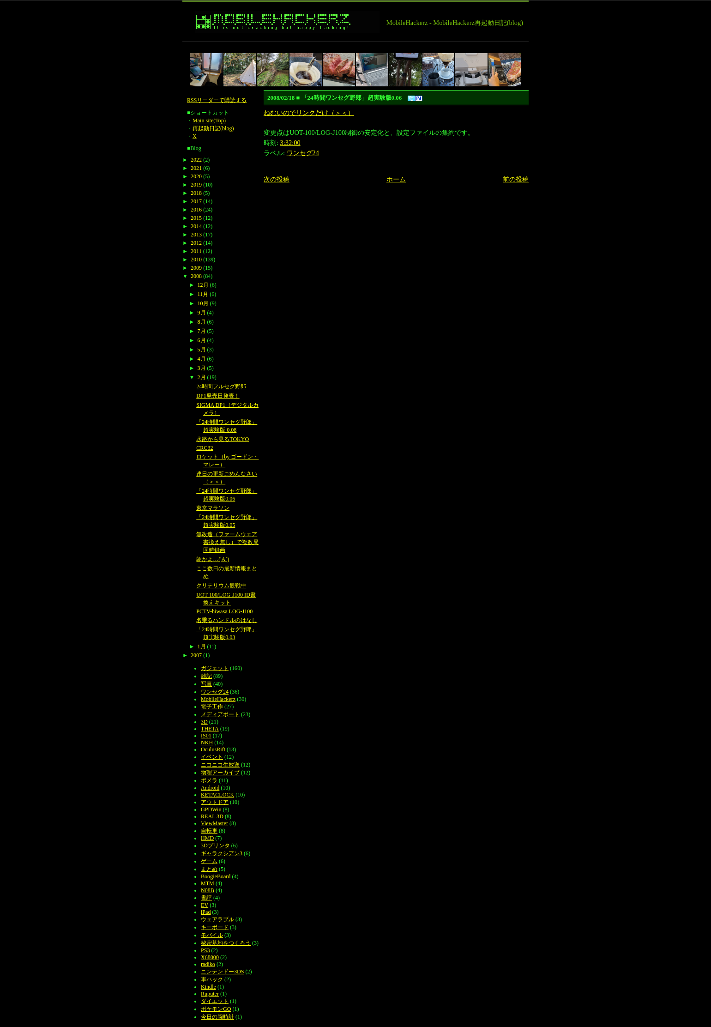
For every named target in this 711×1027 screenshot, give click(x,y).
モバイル (212, 935)
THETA (210, 728)
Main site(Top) (209, 120)
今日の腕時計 (217, 1017)
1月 (202, 646)
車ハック (212, 979)
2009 (196, 268)
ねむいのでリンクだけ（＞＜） (309, 112)
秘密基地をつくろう (226, 943)
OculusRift (213, 749)
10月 (203, 303)
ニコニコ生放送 (220, 764)
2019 (196, 184)
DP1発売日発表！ (217, 396)
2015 (196, 218)
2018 (196, 193)
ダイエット (215, 1001)
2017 (196, 201)
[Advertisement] (350, 45)
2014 (196, 226)
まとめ (209, 869)
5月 (202, 349)
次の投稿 (276, 179)
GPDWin (211, 809)
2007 (196, 655)
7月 (202, 331)
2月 (202, 377)
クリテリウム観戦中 (221, 585)
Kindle (208, 987)
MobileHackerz (218, 699)
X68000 (210, 957)
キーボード (215, 927)
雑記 (206, 676)
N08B (207, 890)
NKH (207, 742)
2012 (196, 243)
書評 (206, 897)
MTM (207, 883)
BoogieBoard (215, 876)
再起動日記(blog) (213, 128)
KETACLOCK (217, 794)
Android (210, 788)
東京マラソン (212, 508)
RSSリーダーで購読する (217, 100)
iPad (206, 912)
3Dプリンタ (215, 845)
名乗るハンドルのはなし (226, 620)
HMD (207, 838)
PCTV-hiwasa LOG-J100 (224, 611)
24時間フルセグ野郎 (221, 386)
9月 (202, 312)
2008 (196, 276)
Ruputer (210, 994)
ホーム (396, 179)
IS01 (206, 735)
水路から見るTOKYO (222, 439)
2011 (196, 251)
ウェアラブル (217, 919)
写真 (206, 684)
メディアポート (220, 714)
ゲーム (209, 861)
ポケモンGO (216, 1009)
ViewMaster (214, 823)
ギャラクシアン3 (221, 853)
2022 (196, 160)
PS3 (205, 950)
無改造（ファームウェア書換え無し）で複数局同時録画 (227, 542)
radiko (208, 964)
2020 (196, 176)
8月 (202, 322)
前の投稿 (516, 179)
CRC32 (204, 448)
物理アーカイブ (220, 772)
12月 (203, 285)
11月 (203, 294)
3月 (202, 368)
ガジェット (215, 668)
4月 (202, 359)
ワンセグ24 (303, 153)
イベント (212, 757)
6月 (202, 340)
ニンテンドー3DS (222, 971)
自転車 (209, 831)
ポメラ (209, 780)
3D (204, 722)
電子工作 (212, 706)
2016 (196, 209)
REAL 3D (212, 816)
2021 (196, 168)
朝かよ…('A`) (212, 559)
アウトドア (215, 802)
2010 (196, 259)
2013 (196, 234)
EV (204, 905)
